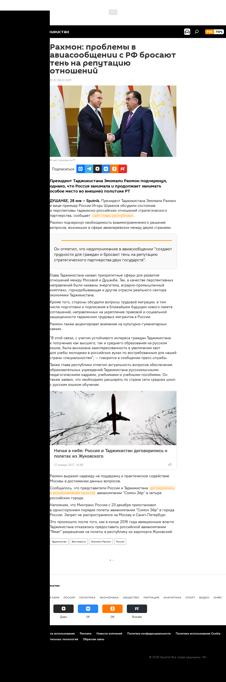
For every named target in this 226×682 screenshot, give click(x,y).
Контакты (30, 633)
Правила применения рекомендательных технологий (41, 639)
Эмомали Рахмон (101, 541)
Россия (120, 541)
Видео (204, 597)
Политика (87, 597)
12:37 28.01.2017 (61, 80)
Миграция (151, 597)
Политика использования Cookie (198, 633)
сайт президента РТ (64, 160)
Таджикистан (59, 541)
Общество (131, 597)
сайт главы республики (112, 215)
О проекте (11, 633)
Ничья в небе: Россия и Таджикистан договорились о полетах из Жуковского (110, 453)
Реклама (85, 633)
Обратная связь (93, 639)
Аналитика (172, 597)
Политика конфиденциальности (149, 633)
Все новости (79, 541)
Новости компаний (109, 633)
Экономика (109, 597)
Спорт (190, 597)
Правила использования (58, 633)
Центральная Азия (44, 597)
